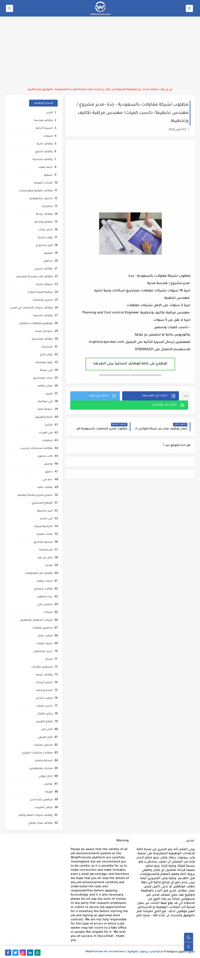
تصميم (48, 253)
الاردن (49, 112)
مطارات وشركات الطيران (37, 753)
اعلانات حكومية (43, 183)
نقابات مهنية (45, 534)
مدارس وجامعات (42, 300)
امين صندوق (45, 511)
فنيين (49, 393)
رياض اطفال (45, 714)
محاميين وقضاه (43, 628)
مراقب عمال (45, 635)
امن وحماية (46, 550)
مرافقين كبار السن (41, 799)
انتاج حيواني (46, 776)
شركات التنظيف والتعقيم (37, 620)
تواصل (48, 784)
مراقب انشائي (44, 698)
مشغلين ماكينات (42, 667)
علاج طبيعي (45, 737)
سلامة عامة (45, 409)
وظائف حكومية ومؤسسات (36, 190)
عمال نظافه (45, 386)
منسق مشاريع (43, 542)
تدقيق (49, 472)
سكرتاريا (47, 206)
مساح (49, 659)
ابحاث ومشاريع (43, 378)
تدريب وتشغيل (43, 651)
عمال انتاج (46, 354)
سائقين (48, 261)
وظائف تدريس (43, 269)
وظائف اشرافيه (43, 315)
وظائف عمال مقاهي (40, 823)
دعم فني (48, 479)
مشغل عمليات (43, 745)
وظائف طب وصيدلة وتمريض (34, 276)
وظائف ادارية (45, 144)
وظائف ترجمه (44, 674)
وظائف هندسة (43, 120)
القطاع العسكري (42, 503)
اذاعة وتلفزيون (44, 417)
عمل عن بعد (45, 557)
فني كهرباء (46, 432)
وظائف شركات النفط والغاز (36, 815)
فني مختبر (46, 518)
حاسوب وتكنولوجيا (41, 198)
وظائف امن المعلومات (39, 573)
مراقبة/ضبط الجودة (40, 292)
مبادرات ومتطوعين (41, 768)
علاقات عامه (45, 487)
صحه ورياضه (44, 690)
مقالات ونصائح (43, 589)
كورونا (49, 792)
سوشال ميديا (44, 331)
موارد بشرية (45, 237)
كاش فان (47, 729)
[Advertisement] (100, 52)
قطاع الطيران (44, 721)
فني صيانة (46, 370)
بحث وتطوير (45, 596)
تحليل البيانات (44, 682)
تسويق (48, 175)
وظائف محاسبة (43, 159)
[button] (150, 395)
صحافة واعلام (44, 760)
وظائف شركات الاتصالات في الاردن (31, 308)
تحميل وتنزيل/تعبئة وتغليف (35, 495)
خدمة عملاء (45, 167)
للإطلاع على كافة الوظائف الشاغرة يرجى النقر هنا (130, 364)
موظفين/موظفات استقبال (36, 323)
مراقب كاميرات (43, 807)
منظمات (47, 440)
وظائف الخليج (44, 151)
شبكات (48, 612)
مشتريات (47, 347)
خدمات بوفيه (45, 581)
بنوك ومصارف (44, 362)
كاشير (49, 425)
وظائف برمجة (44, 214)
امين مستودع (44, 245)
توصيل (48, 464)
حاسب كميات (44, 706)
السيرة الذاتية (44, 128)
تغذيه (49, 565)
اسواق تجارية (44, 284)
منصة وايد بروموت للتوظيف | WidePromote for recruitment (124, 951)
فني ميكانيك (45, 401)
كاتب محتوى (45, 456)
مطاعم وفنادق (43, 222)
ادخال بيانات (45, 229)
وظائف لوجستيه (42, 339)
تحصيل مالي (45, 604)
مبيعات (48, 136)
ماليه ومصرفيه (43, 526)
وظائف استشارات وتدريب (36, 448)
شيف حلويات (44, 643)
